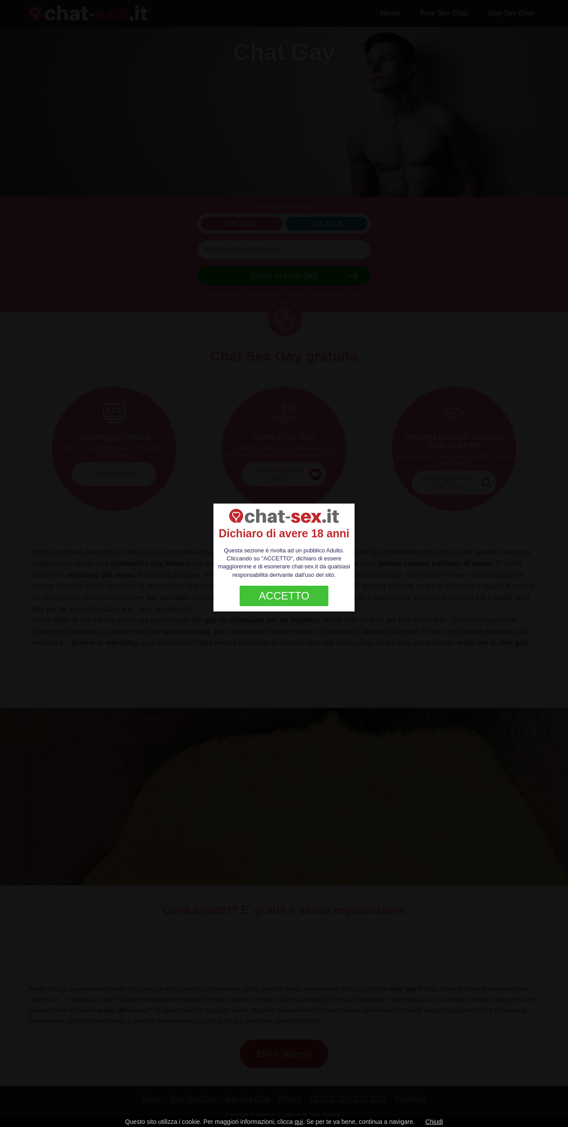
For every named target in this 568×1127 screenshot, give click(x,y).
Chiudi (434, 1121)
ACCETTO (284, 596)
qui (299, 1121)
